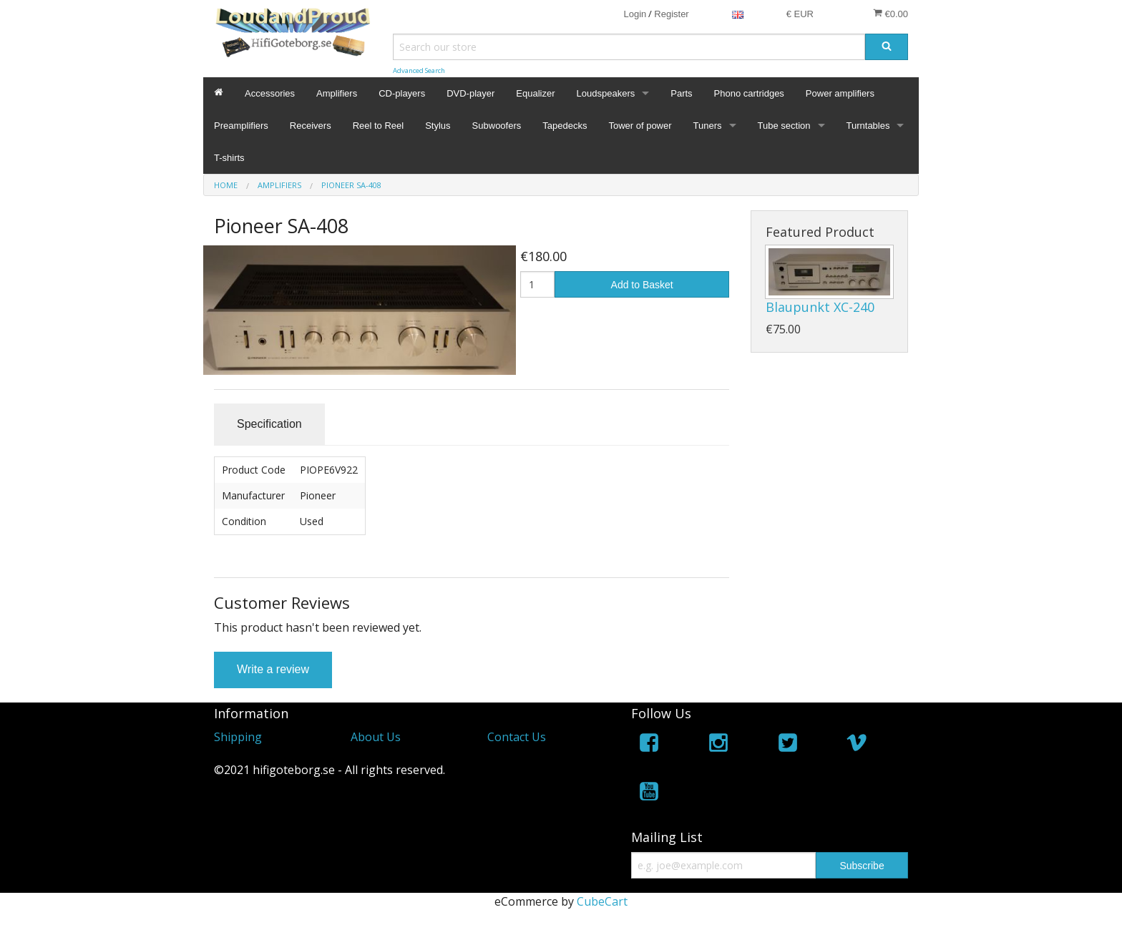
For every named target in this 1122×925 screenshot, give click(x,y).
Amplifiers (336, 93)
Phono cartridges (749, 93)
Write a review (273, 669)
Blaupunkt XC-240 (820, 306)
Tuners (707, 125)
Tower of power (639, 125)
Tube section (784, 125)
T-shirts (229, 157)
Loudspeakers (606, 93)
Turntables (868, 125)
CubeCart (602, 901)
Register (671, 14)
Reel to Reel (378, 125)
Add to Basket (642, 284)
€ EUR (800, 14)
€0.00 (890, 13)
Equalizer (535, 93)
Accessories (270, 93)
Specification (269, 424)
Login (634, 14)
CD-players (402, 93)
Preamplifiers (241, 125)
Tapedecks (564, 125)
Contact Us (516, 737)
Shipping (238, 737)
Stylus (437, 125)
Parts (681, 93)
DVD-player (470, 93)
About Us (376, 737)
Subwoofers (497, 125)
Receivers (310, 125)
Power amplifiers (840, 93)
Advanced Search (419, 70)
